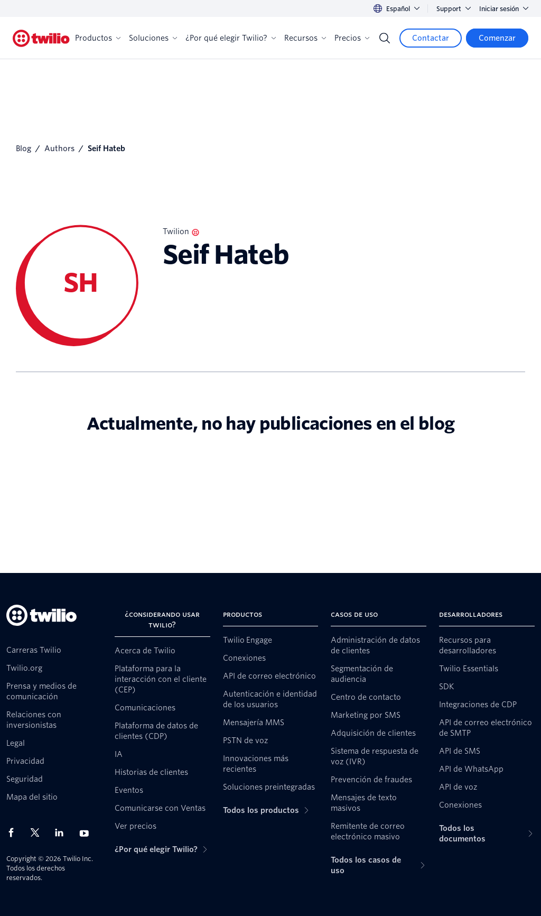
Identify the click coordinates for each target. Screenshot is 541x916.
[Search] (384, 38)
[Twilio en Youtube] (87, 833)
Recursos (305, 38)
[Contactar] (430, 38)
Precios (351, 38)
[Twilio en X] (38, 832)
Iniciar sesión (503, 9)
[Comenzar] (497, 38)
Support (453, 9)
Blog (23, 148)
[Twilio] (41, 38)
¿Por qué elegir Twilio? (230, 38)
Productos (97, 38)
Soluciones (153, 38)
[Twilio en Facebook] (14, 832)
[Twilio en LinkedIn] (63, 832)
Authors (59, 148)
